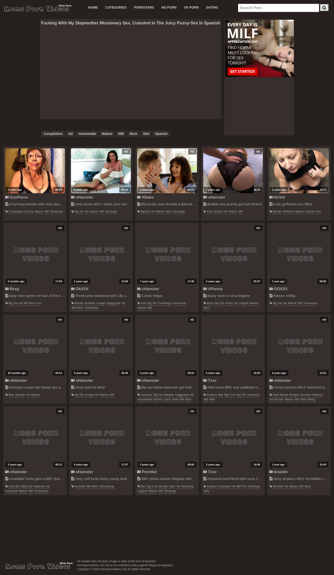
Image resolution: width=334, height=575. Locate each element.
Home (93, 7)
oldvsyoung (106, 486)
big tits (79, 211)
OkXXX (79, 289)
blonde (277, 211)
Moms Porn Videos (36, 8)
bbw (11, 394)
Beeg (12, 289)
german (20, 394)
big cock (229, 394)
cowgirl (101, 303)
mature (107, 134)
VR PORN (191, 7)
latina (167, 399)
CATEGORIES (116, 7)
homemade (87, 134)
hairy (172, 486)
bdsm (210, 303)
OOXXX (278, 289)
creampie (224, 486)
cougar (89, 394)
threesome (91, 307)
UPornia (212, 289)
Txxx (210, 380)
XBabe (145, 197)
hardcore (317, 394)
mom (133, 134)
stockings (111, 211)
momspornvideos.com (38, 566)
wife (212, 399)
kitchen (157, 399)
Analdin (278, 472)
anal (209, 211)
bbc (220, 394)
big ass (145, 211)
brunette (89, 303)
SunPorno (16, 197)
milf (121, 134)
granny (28, 211)
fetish (229, 303)
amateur (212, 394)
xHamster (82, 197)
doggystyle (113, 303)
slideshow (56, 211)
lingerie (244, 303)
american (147, 394)
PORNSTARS (144, 7)
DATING (212, 7)
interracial (179, 303)
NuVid (277, 197)
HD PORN (169, 7)
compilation (53, 134)
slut (146, 134)
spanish (161, 134)
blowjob (169, 394)
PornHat (147, 472)
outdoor (310, 211)
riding (311, 399)
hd (70, 134)
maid (175, 399)
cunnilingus (165, 303)
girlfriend (288, 211)
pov (318, 211)
